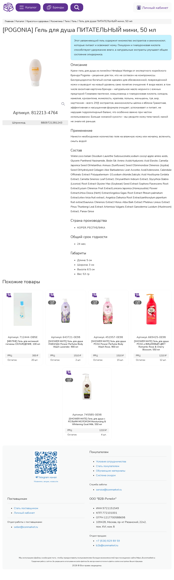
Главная (9, 21)
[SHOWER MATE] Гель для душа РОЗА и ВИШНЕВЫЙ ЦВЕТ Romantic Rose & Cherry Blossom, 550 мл (151, 345)
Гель (74, 21)
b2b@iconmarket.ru (107, 545)
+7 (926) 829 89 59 (108, 541)
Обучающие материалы (110, 471)
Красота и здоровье (38, 21)
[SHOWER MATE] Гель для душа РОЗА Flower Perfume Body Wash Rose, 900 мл (108, 344)
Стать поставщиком (26, 508)
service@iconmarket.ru (109, 490)
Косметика (56, 21)
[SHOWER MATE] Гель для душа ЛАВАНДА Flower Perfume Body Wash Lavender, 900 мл (65, 344)
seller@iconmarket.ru (26, 527)
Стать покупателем (107, 466)
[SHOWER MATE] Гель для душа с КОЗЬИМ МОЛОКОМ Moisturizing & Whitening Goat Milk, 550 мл (87, 421)
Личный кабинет (24, 513)
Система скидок (106, 475)
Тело (67, 21)
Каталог (20, 21)
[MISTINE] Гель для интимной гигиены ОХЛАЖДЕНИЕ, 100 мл (23, 342)
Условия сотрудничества (111, 461)
